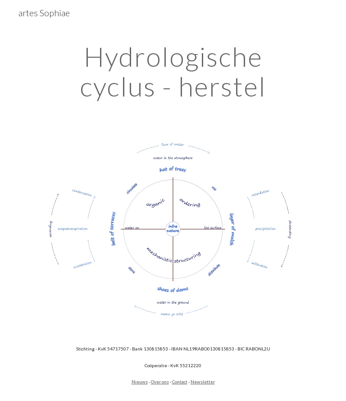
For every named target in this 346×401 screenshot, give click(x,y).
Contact (179, 381)
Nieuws (140, 381)
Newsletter (203, 381)
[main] (173, 71)
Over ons (160, 381)
